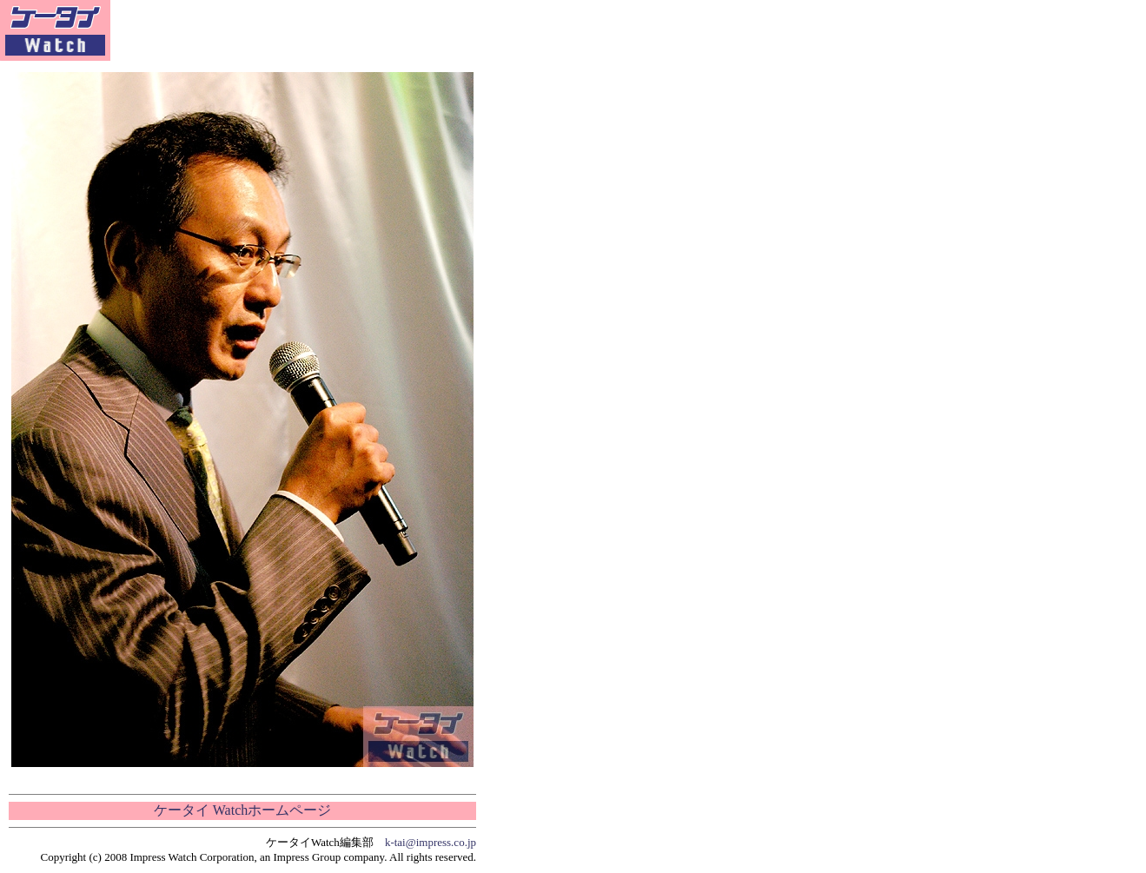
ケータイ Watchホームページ (242, 810)
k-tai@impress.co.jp (430, 842)
